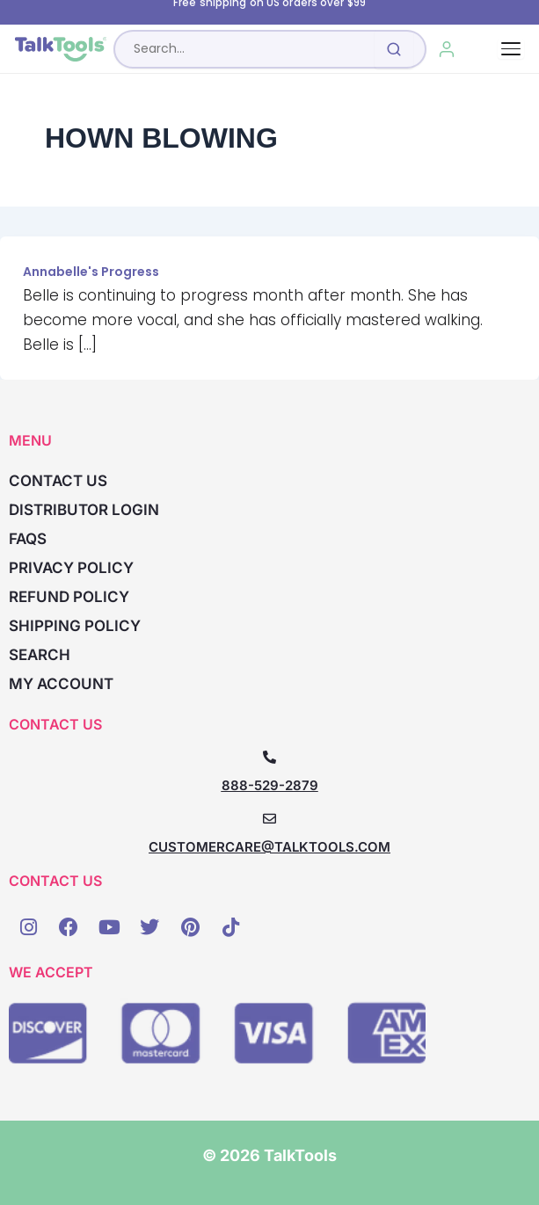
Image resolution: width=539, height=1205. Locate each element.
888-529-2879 (270, 785)
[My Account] (447, 49)
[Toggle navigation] (511, 49)
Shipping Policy (75, 626)
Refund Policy (69, 597)
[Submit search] (394, 49)
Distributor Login (84, 510)
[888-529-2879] (269, 757)
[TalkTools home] (60, 49)
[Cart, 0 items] (487, 49)
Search (39, 655)
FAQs (28, 539)
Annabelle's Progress (91, 271)
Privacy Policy (71, 568)
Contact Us (58, 481)
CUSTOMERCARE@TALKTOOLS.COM (269, 846)
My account (61, 684)
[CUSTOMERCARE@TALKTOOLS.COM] (269, 818)
